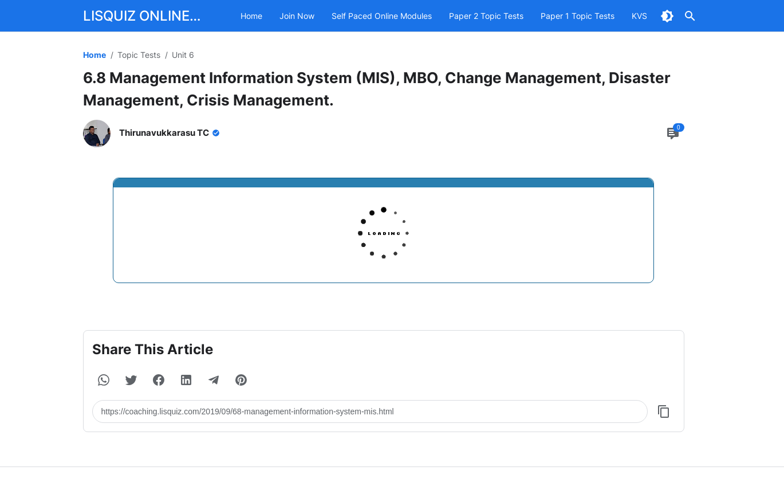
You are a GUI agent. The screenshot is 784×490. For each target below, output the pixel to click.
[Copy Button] (663, 411)
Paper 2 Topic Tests (486, 16)
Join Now (296, 16)
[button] (103, 380)
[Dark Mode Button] (667, 16)
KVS (639, 16)
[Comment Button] (672, 133)
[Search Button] (690, 16)
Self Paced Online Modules (382, 16)
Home (251, 16)
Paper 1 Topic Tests (577, 16)
